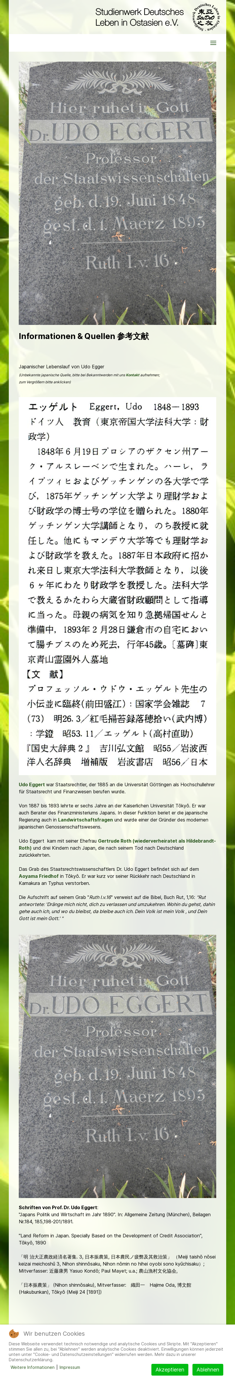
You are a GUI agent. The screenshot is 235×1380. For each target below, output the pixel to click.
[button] (213, 43)
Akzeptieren (169, 1369)
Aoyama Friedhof (39, 876)
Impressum (70, 1367)
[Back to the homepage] (156, 17)
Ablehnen (208, 1369)
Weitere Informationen (33, 1367)
